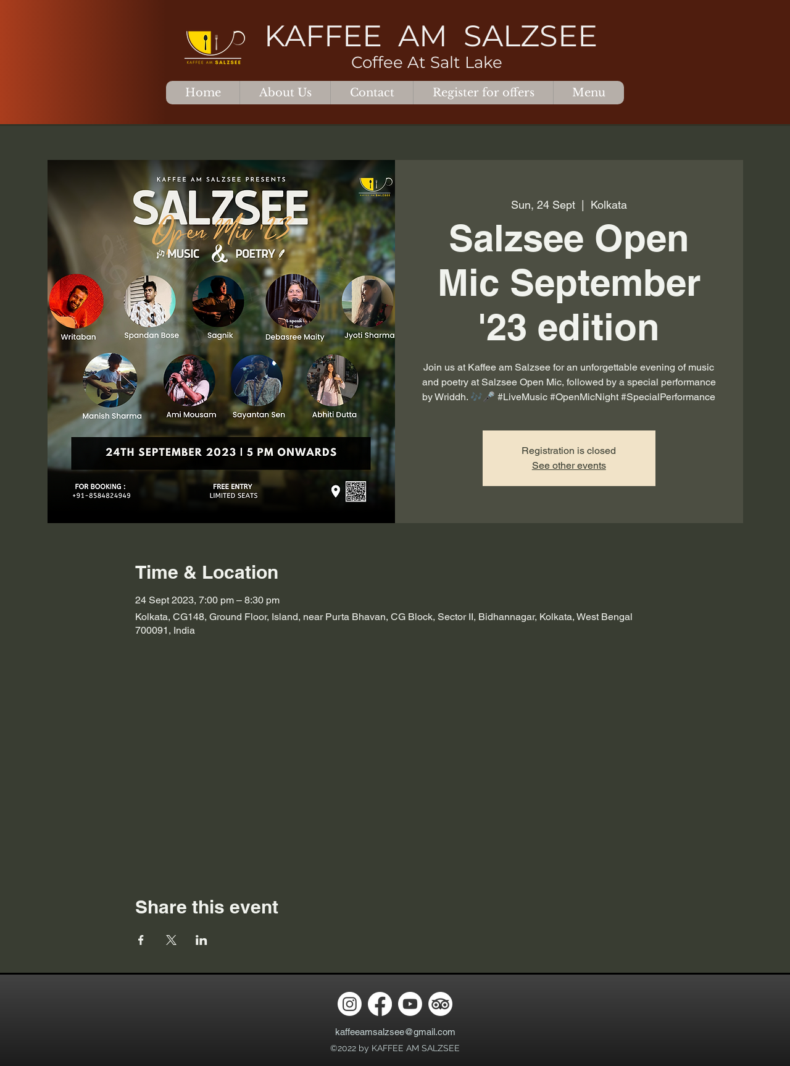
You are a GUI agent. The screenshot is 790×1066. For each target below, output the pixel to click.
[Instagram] (350, 1004)
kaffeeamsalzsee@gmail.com (395, 1031)
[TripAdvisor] (440, 1004)
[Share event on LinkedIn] (201, 940)
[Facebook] (380, 1004)
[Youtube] (410, 1004)
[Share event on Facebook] (141, 940)
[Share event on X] (171, 940)
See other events (569, 465)
